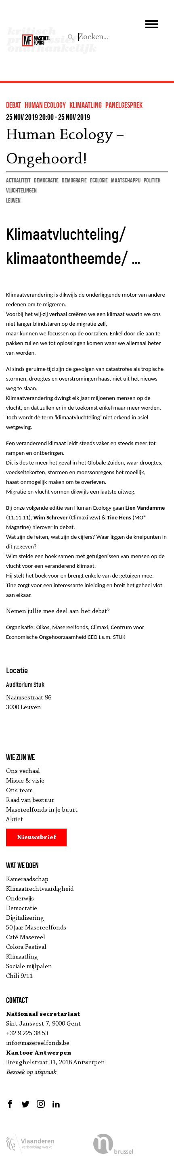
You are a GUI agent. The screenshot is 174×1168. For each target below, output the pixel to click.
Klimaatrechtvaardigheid (39, 889)
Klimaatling (22, 957)
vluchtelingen (21, 190)
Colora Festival (26, 947)
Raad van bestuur (30, 800)
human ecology (45, 104)
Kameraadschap (27, 879)
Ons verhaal (23, 771)
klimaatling (85, 104)
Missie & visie (25, 781)
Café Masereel (25, 937)
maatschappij (125, 180)
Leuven (13, 200)
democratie (46, 180)
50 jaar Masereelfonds (36, 928)
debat (13, 104)
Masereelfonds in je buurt (42, 810)
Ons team (19, 790)
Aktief (14, 819)
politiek (152, 180)
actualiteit (18, 180)
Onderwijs (20, 899)
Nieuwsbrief (36, 837)
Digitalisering (25, 918)
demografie (74, 180)
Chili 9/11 (19, 976)
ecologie (99, 180)
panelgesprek (124, 104)
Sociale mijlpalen (29, 966)
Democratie (21, 908)
